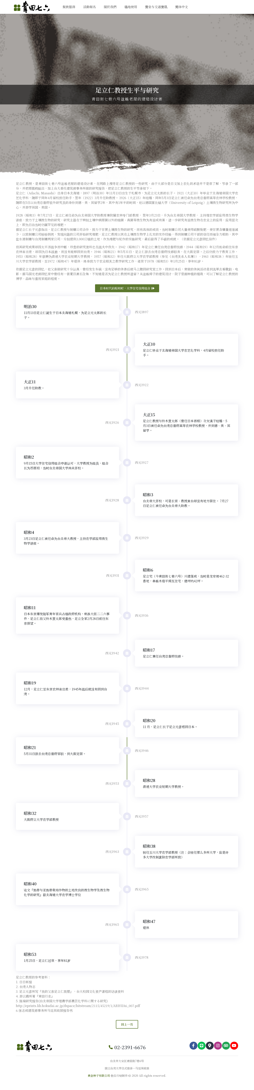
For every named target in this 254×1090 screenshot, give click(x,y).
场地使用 (130, 7)
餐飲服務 (69, 7)
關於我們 (110, 7)
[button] (127, 288)
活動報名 (89, 7)
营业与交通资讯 (156, 7)
